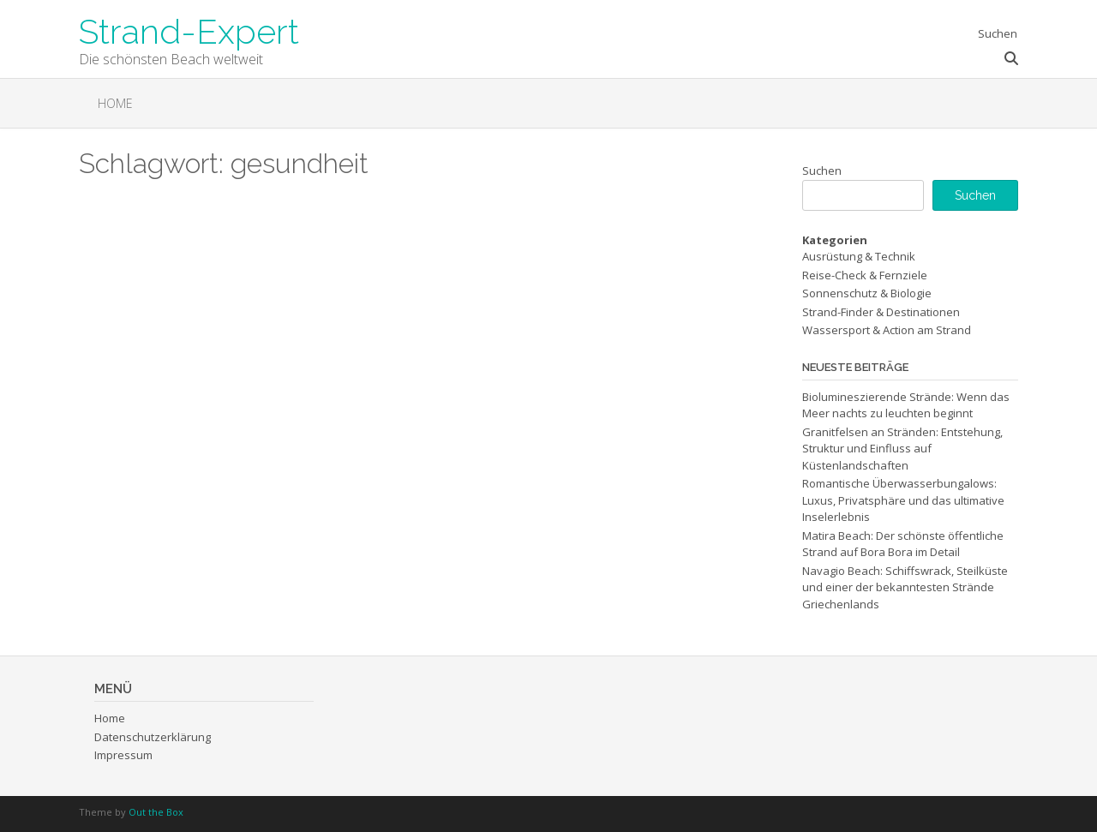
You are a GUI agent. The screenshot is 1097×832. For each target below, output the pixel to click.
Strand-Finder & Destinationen (881, 312)
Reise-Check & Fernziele (864, 275)
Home (115, 103)
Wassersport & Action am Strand (886, 330)
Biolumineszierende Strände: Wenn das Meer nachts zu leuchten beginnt (906, 405)
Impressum (123, 755)
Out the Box (156, 811)
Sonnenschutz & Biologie (867, 293)
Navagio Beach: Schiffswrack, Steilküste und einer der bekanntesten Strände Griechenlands (905, 587)
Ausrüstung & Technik (858, 256)
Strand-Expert (189, 30)
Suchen (822, 170)
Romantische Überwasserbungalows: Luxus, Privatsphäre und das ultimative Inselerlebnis (903, 500)
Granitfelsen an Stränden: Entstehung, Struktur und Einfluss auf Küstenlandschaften (902, 448)
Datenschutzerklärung (152, 737)
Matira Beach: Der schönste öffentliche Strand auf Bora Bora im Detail (903, 544)
